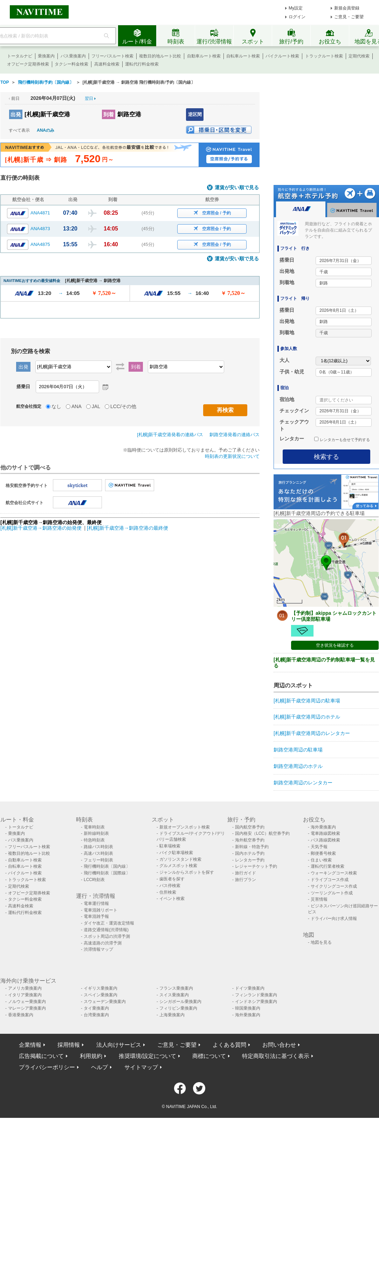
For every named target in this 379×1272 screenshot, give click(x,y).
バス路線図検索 (325, 840)
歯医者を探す (172, 878)
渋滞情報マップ (98, 949)
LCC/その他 (123, 406)
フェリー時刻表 (98, 860)
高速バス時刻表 (98, 853)
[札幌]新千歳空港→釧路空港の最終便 (127, 528)
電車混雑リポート (100, 910)
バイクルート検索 (282, 56)
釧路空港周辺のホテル (298, 766)
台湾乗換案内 (96, 1014)
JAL (96, 406)
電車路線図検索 (325, 833)
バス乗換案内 (73, 56)
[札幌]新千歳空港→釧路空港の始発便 (41, 528)
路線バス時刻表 (98, 846)
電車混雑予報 (96, 916)
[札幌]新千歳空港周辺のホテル (307, 717)
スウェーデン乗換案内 (105, 1001)
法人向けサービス (118, 1045)
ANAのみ (45, 130)
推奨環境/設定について (147, 1056)
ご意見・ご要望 (349, 16)
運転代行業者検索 (327, 866)
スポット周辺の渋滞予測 (107, 936)
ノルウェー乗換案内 (27, 1001)
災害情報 (319, 899)
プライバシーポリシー (47, 1067)
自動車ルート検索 (204, 56)
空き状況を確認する (335, 645)
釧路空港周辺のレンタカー (303, 782)
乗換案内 (46, 56)
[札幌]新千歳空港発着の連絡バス (170, 434)
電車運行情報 (96, 903)
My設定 (296, 8)
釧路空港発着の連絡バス (234, 434)
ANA (76, 406)
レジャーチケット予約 (256, 866)
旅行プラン (245, 879)
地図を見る (321, 942)
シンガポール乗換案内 (180, 1001)
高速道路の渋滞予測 (103, 943)
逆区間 (195, 114)
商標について (209, 1056)
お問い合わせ (279, 1045)
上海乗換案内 (172, 1014)
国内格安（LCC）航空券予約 (262, 833)
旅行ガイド (245, 873)
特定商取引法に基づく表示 (275, 1056)
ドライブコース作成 (330, 879)
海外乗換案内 (323, 827)
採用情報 (68, 1045)
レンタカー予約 (249, 860)
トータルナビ (19, 56)
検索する (326, 456)
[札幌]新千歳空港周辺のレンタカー (312, 733)
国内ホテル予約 (249, 853)
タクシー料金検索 (71, 64)
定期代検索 (359, 56)
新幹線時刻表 (96, 833)
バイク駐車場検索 (176, 852)
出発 (16, 114)
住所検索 (167, 892)
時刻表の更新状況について (232, 456)
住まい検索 (321, 860)
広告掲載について (41, 1056)
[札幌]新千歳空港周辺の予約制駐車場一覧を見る (324, 662)
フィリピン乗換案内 (178, 1008)
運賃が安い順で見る (237, 187)
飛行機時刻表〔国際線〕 (107, 873)
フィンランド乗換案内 (256, 994)
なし (56, 406)
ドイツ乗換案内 (249, 988)
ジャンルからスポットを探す (186, 872)
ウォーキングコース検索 (334, 873)
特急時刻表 (94, 840)
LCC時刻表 (94, 879)
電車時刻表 (94, 827)
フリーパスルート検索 (112, 56)
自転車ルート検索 (243, 56)
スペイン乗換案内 (100, 994)
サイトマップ (141, 1067)
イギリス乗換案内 (100, 988)
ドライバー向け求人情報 (334, 918)
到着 (108, 114)
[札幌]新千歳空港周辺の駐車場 (307, 700)
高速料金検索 (106, 64)
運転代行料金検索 (142, 64)
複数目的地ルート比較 (160, 56)
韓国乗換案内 (247, 1008)
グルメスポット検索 (178, 865)
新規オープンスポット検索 (184, 827)
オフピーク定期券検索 (28, 64)
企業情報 (30, 1045)
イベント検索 (172, 898)
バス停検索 (169, 885)
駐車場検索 (169, 846)
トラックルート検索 (324, 56)
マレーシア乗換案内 (27, 1008)
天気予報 (319, 846)
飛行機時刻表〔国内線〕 (107, 866)
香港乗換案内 (20, 1014)
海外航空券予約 (249, 840)
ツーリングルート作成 (332, 893)
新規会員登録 (346, 8)
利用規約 (91, 1056)
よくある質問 (229, 1045)
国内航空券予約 (249, 827)
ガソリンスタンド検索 (180, 859)
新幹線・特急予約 (252, 846)
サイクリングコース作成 (334, 886)
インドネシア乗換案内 (256, 1001)
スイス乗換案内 (174, 994)
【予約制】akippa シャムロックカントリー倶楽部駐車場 (334, 616)
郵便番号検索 (323, 853)
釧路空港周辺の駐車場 (298, 749)
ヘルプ (99, 1067)
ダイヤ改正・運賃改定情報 (109, 923)
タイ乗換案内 (96, 1008)
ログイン (297, 16)
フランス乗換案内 (176, 988)
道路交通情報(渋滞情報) (106, 929)
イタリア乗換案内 (25, 994)
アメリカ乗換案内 (25, 988)
